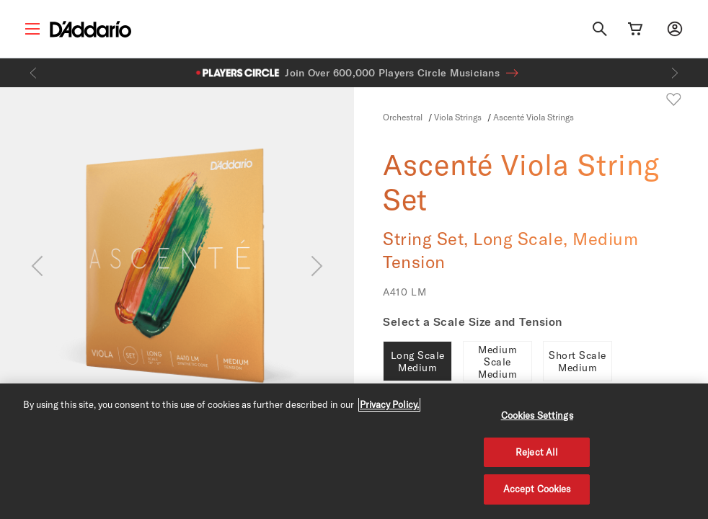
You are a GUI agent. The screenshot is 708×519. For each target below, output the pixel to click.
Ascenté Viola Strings (533, 117)
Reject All (536, 452)
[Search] (600, 28)
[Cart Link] (635, 28)
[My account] (675, 29)
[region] (354, 451)
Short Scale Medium (577, 361)
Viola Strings (458, 117)
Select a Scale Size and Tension (472, 321)
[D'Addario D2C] (90, 29)
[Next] (675, 72)
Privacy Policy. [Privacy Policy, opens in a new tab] (389, 404)
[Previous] (33, 72)
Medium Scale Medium (497, 361)
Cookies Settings (537, 415)
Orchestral (402, 117)
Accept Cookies (537, 488)
